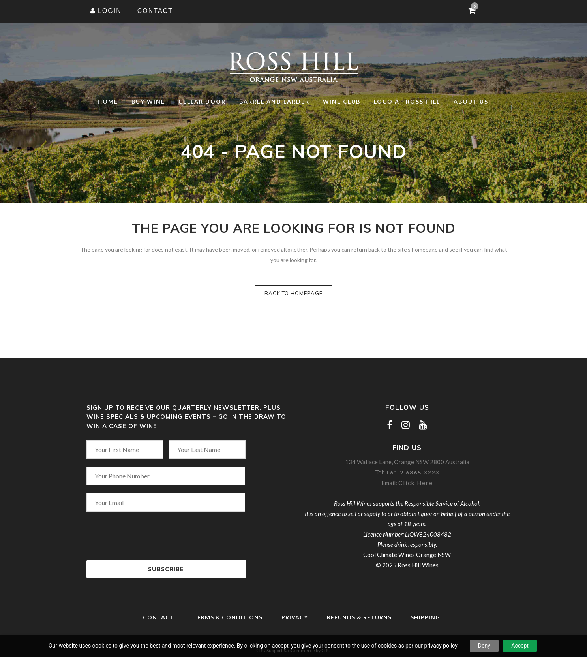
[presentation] (146, 530)
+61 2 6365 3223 (412, 472)
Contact (158, 617)
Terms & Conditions (228, 617)
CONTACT (155, 11)
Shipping (425, 617)
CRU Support (269, 650)
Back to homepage (293, 293)
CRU (326, 650)
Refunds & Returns (359, 617)
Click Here (415, 482)
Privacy (294, 617)
